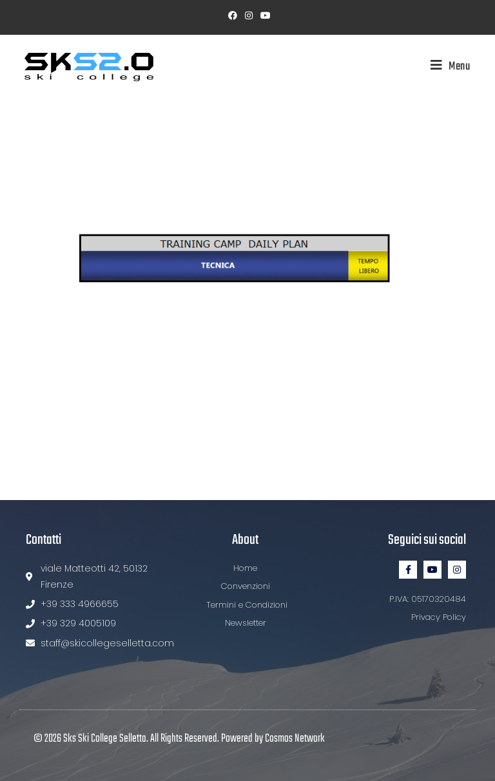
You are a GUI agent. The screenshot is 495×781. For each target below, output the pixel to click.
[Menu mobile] (446, 66)
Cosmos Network (295, 738)
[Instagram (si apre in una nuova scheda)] (249, 15)
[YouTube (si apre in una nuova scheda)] (264, 15)
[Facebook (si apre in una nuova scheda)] (232, 15)
